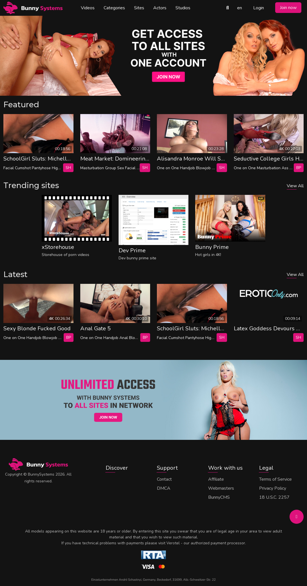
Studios (182, 8)
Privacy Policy (272, 488)
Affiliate (216, 479)
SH (68, 167)
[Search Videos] (228, 8)
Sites (139, 8)
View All (295, 186)
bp (298, 167)
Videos (88, 8)
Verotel (173, 543)
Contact (164, 479)
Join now (288, 8)
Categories (114, 8)
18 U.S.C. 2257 (274, 497)
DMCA (163, 488)
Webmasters (221, 488)
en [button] (239, 8)
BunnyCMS (219, 497)
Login (258, 8)
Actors (159, 8)
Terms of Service (275, 479)
